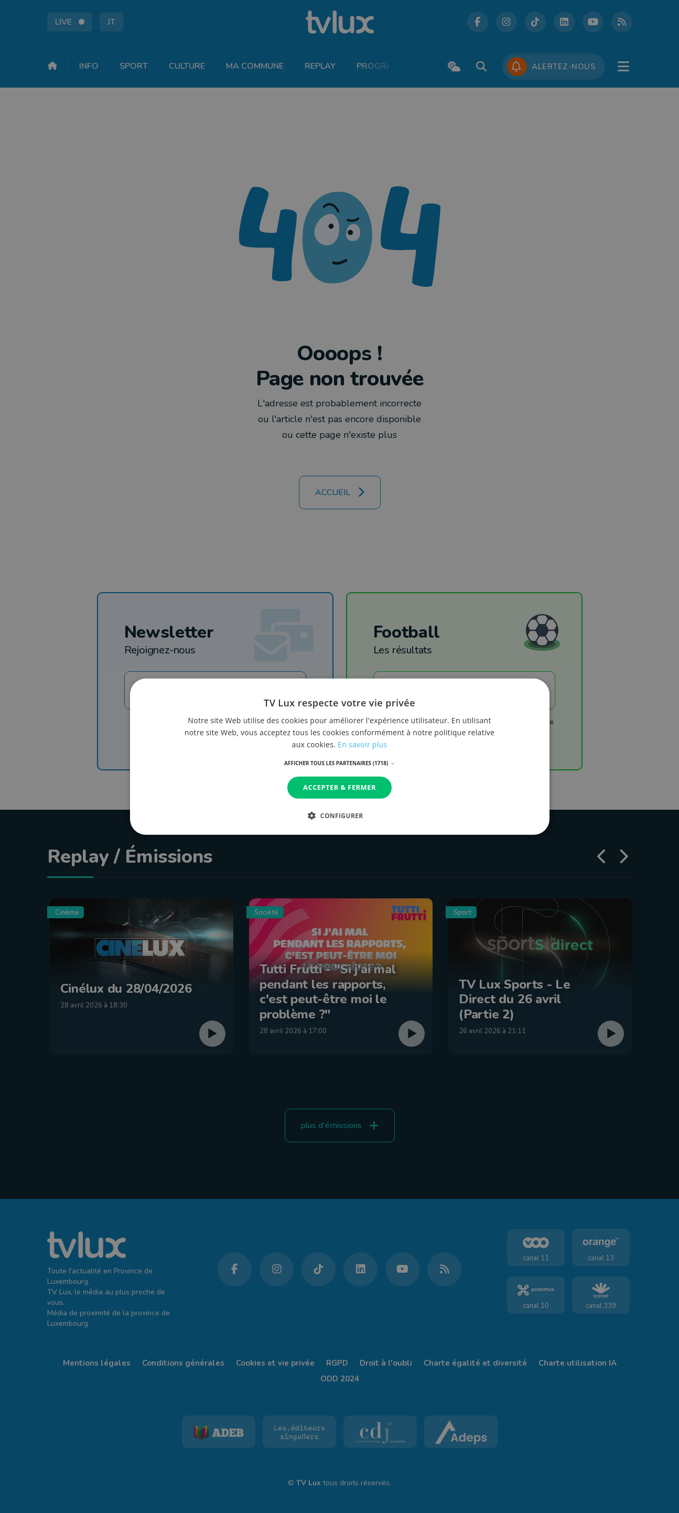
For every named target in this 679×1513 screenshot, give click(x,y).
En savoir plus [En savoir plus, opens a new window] (362, 744)
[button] (339, 763)
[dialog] (339, 756)
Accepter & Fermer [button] (339, 787)
